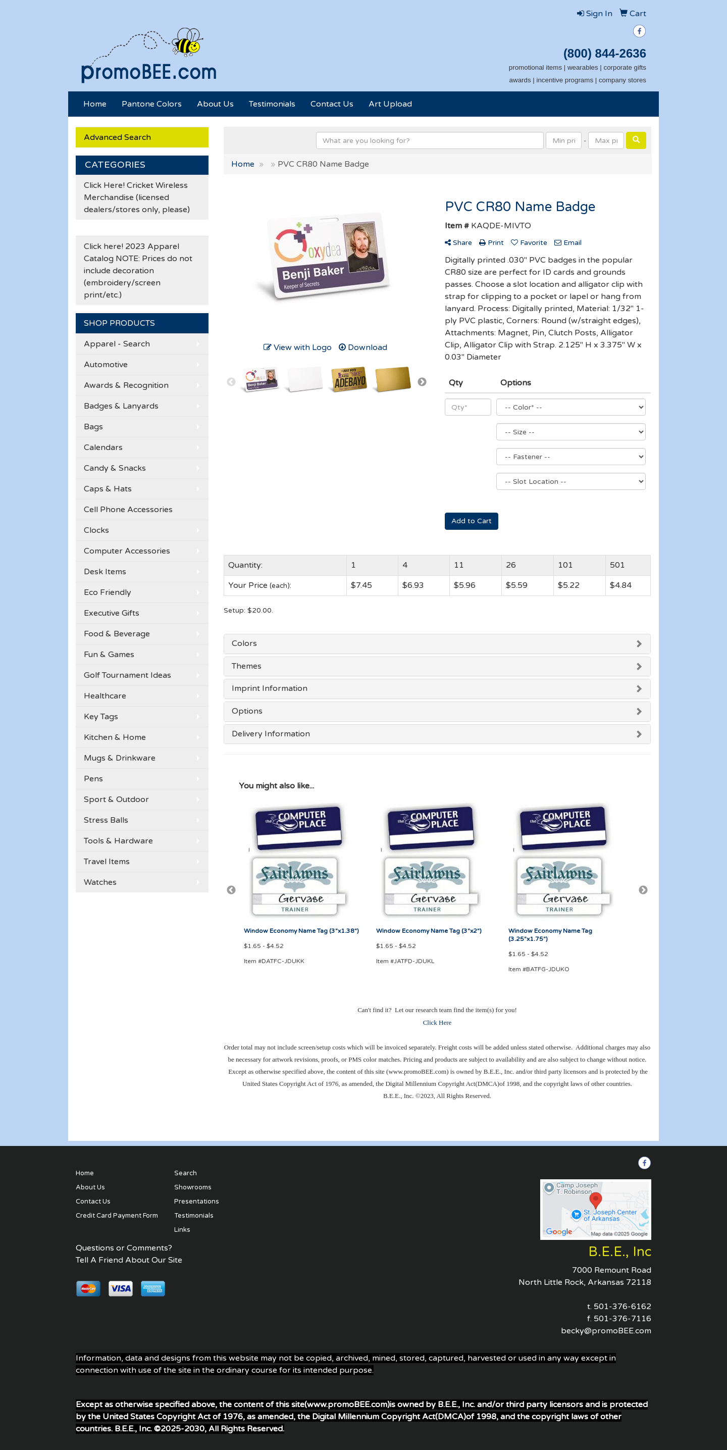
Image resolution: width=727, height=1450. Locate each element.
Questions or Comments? (124, 1248)
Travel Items (107, 862)
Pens (93, 779)
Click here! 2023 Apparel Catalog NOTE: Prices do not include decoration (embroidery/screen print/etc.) (138, 270)
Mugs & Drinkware (119, 758)
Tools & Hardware (118, 841)
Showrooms (193, 1187)
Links (182, 1230)
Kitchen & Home (115, 737)
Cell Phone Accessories (128, 510)
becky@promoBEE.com (606, 1331)
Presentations (196, 1201)
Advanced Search (117, 137)
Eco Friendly (107, 592)
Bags (93, 427)
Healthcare (105, 696)
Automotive (106, 365)
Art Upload (390, 104)
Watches (100, 882)
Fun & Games (109, 654)
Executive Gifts (111, 613)
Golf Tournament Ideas (127, 675)
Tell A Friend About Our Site (129, 1260)
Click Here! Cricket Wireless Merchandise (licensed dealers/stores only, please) (137, 197)
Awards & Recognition (126, 385)
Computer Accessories (127, 551)
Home (95, 104)
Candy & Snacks (115, 468)
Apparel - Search (117, 344)
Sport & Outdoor (116, 799)
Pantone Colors (152, 104)
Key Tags (101, 717)
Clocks (96, 530)
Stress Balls (106, 820)
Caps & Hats (108, 489)
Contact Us (331, 104)
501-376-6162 (622, 1307)
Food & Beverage (117, 634)
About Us (215, 104)
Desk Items (105, 572)
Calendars (103, 447)
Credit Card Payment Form (117, 1216)
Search (185, 1173)
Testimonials (272, 104)
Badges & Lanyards (121, 406)
